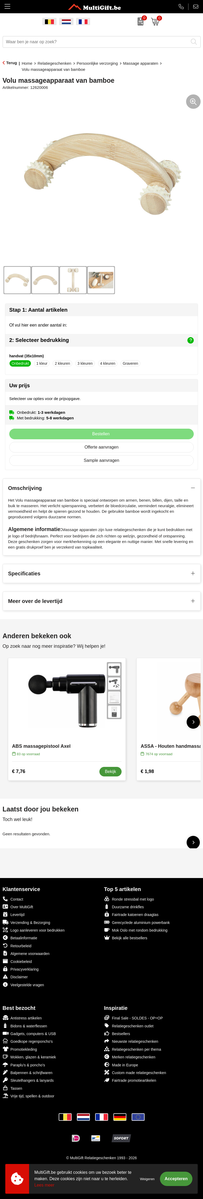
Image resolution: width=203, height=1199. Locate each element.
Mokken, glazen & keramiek (29, 1056)
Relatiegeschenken (54, 63)
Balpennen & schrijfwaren (28, 1072)
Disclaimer (15, 976)
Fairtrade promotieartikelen (130, 1080)
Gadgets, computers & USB (29, 1033)
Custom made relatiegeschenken (135, 1072)
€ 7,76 (18, 771)
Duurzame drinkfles (124, 906)
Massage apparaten (140, 63)
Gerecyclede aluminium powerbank (137, 922)
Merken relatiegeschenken (129, 1056)
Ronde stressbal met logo (129, 898)
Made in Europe (121, 1064)
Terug (11, 62)
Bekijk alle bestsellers (125, 937)
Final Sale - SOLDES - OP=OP (133, 1017)
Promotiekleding (20, 1049)
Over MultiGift (18, 906)
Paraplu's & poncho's (24, 1064)
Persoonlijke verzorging (97, 63)
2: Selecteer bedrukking (101, 340)
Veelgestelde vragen (23, 984)
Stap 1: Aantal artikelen (38, 310)
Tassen (12, 1088)
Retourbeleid (17, 945)
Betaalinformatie (20, 937)
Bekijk (110, 771)
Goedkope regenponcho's (28, 1041)
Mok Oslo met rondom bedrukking (136, 929)
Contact (13, 899)
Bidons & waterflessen (25, 1025)
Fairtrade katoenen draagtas (131, 914)
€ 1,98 (147, 771)
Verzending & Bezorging (26, 922)
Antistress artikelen (22, 1017)
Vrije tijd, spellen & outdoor (28, 1095)
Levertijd (14, 914)
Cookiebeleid (17, 961)
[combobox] (95, 41)
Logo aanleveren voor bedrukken (34, 929)
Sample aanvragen (101, 460)
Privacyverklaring (21, 968)
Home (27, 63)
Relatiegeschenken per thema (132, 1049)
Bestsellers (117, 1033)
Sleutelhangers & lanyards (28, 1080)
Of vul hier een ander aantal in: (38, 325)
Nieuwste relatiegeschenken (131, 1041)
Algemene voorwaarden (26, 953)
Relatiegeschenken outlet (129, 1025)
